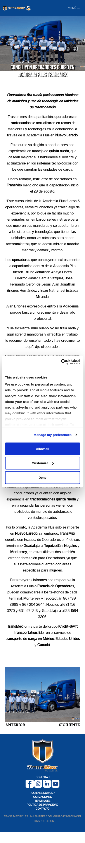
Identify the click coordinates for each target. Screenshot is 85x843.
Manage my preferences (53, 435)
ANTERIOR (15, 724)
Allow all (42, 448)
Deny (42, 477)
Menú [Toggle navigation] (74, 7)
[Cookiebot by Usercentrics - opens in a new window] (61, 362)
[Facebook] (30, 783)
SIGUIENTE (69, 724)
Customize (43, 463)
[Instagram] (38, 783)
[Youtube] (56, 783)
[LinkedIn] (47, 783)
